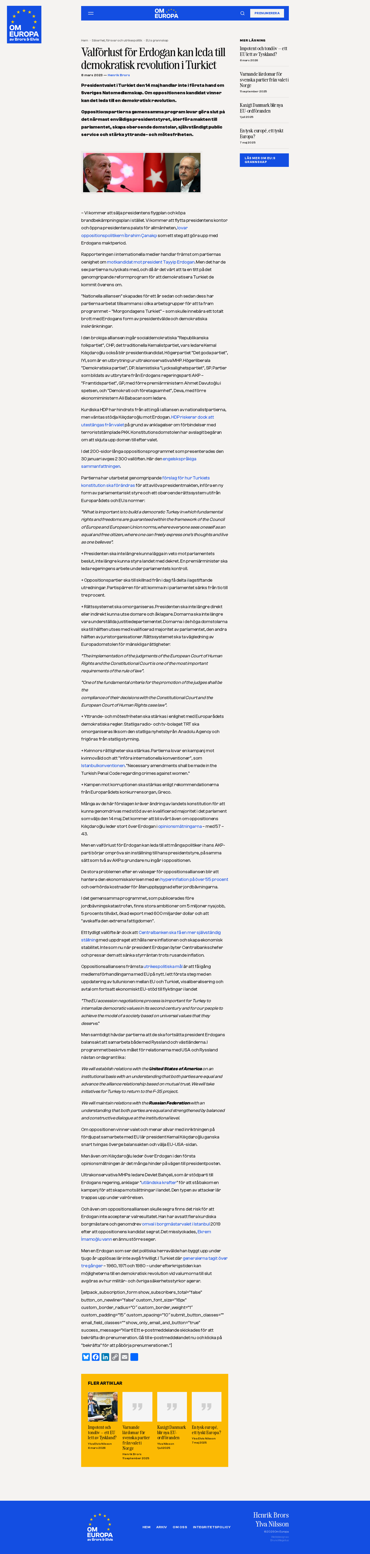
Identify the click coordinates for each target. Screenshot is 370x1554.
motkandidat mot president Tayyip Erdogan (151, 262)
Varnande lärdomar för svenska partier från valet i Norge (136, 1437)
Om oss (180, 1527)
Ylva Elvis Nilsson (100, 1443)
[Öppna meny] (91, 13)
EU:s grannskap (157, 40)
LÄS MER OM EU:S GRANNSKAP (260, 160)
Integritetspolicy (212, 1527)
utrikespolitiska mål (163, 966)
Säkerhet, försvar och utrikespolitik (117, 40)
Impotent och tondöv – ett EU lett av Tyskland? (102, 1432)
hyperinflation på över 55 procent (194, 879)
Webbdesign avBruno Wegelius (279, 1538)
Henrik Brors (119, 75)
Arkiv (161, 1527)
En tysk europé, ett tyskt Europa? (206, 1429)
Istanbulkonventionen (103, 765)
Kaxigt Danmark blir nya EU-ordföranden (171, 1432)
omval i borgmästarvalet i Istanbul (176, 1224)
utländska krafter (158, 1182)
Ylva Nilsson (165, 1443)
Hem (84, 40)
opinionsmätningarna (180, 826)
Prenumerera (267, 13)
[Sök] (242, 13)
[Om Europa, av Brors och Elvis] (24, 23)
